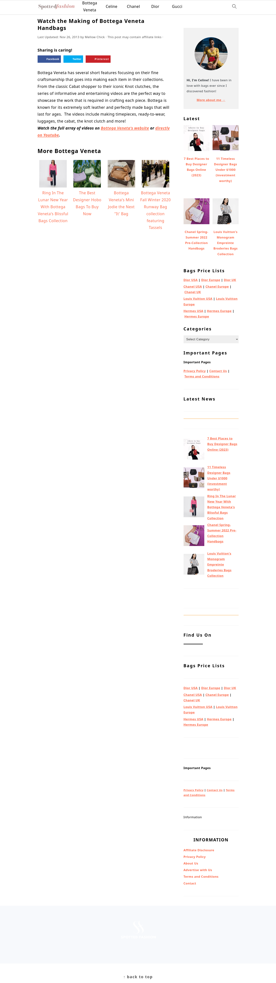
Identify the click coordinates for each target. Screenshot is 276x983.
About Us (191, 863)
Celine (111, 6)
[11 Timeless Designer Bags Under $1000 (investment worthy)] (194, 478)
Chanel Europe (217, 286)
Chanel (133, 6)
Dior (155, 6)
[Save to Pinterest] (98, 59)
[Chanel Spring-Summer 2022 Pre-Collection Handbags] (194, 536)
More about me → (211, 100)
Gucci (177, 6)
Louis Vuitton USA (198, 298)
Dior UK (230, 280)
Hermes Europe (219, 311)
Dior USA (191, 280)
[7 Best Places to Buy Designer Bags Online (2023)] (194, 450)
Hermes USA (193, 311)
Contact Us (218, 371)
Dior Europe (210, 280)
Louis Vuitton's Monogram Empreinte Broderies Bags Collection (219, 564)
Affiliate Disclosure (199, 850)
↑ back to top (138, 976)
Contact (190, 883)
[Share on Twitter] (73, 59)
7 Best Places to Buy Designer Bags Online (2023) (222, 444)
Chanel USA (193, 286)
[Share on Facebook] (49, 59)
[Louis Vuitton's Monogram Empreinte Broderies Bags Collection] (194, 565)
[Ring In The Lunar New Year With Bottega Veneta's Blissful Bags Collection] (194, 507)
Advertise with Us (198, 870)
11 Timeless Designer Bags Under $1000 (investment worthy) (218, 478)
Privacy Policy (195, 371)
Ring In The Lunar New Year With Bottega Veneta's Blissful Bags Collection (221, 507)
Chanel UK (192, 292)
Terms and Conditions (201, 376)
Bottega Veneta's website (125, 128)
